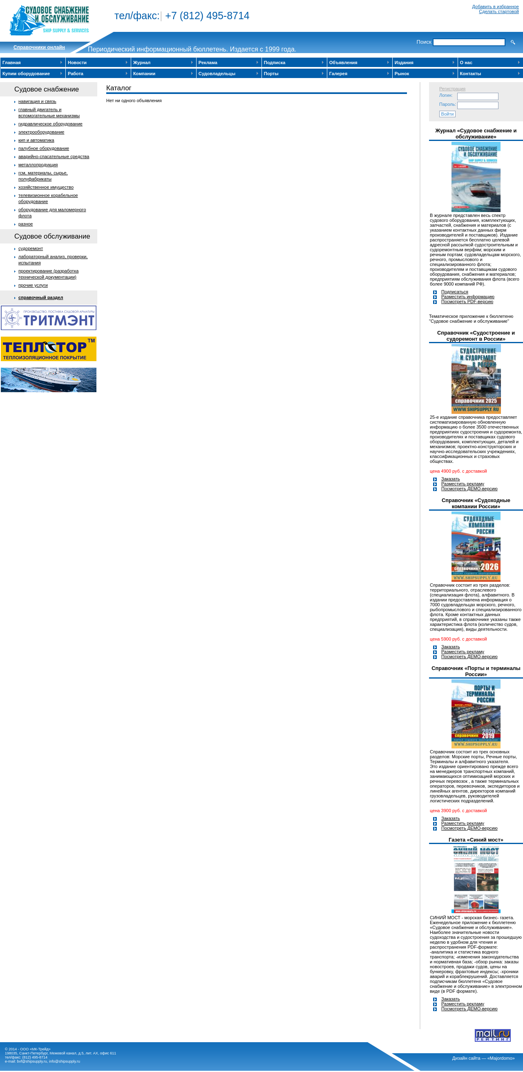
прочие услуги (33, 285)
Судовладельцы (217, 73)
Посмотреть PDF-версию (467, 301)
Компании (144, 73)
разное (25, 223)
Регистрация (452, 88)
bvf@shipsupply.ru (32, 1061)
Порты (271, 73)
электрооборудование (41, 132)
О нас (466, 62)
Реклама (208, 62)
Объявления (343, 62)
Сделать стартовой (499, 11)
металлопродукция (38, 164)
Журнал (141, 62)
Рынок (402, 73)
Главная (11, 62)
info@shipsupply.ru (64, 1061)
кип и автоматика (36, 140)
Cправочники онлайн (39, 47)
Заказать (450, 478)
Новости (77, 62)
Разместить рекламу (462, 483)
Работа (75, 73)
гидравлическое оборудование (50, 123)
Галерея (338, 73)
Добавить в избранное (495, 6)
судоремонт (30, 248)
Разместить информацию (467, 296)
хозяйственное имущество (46, 187)
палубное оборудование (43, 148)
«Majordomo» (501, 1058)
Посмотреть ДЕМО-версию (469, 488)
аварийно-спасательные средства (53, 156)
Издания (404, 62)
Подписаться (454, 291)
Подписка (275, 62)
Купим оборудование (26, 73)
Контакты (470, 73)
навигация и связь (37, 101)
